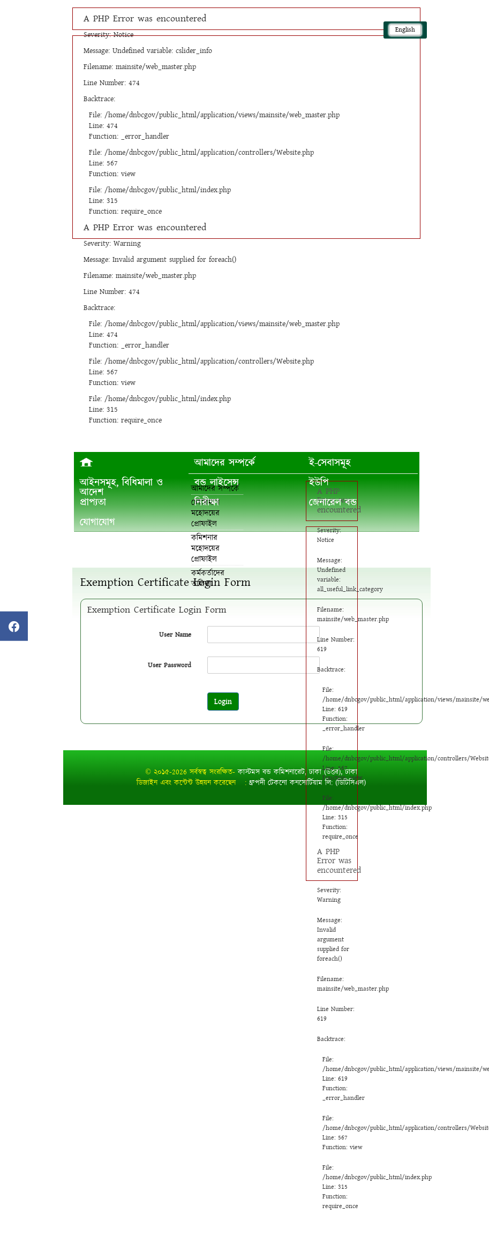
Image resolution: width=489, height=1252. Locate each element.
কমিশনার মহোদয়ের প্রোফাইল (205, 548)
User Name (175, 634)
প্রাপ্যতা (93, 502)
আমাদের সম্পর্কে (224, 462)
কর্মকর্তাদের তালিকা (207, 579)
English (405, 29)
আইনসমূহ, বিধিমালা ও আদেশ (121, 487)
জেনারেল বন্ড (333, 502)
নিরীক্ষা (206, 502)
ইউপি (319, 482)
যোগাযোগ (97, 522)
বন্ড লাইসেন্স (216, 482)
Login (223, 701)
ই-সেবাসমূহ (330, 462)
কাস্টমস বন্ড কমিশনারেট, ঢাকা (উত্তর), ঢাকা (297, 772)
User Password (169, 665)
